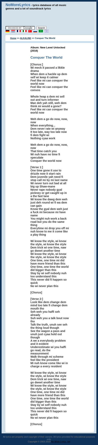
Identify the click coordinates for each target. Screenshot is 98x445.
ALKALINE (25, 38)
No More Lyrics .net (60, 441)
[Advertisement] (51, 18)
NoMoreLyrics (18, 5)
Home (13, 38)
